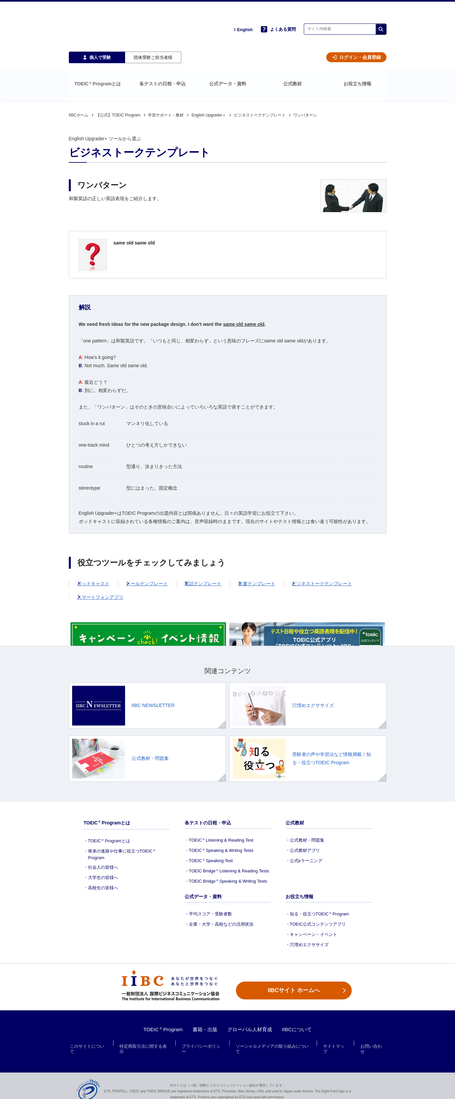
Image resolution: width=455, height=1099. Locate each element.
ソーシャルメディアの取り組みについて (273, 1043)
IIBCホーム (78, 84)
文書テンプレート (277, 552)
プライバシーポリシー (203, 1043)
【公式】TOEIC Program (118, 84)
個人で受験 (97, 36)
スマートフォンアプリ (105, 566)
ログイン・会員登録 (356, 37)
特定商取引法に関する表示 (145, 1043)
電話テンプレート (218, 552)
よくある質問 (278, 19)
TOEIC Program (159, 1029)
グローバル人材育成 (250, 1029)
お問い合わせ (372, 1043)
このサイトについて (90, 1043)
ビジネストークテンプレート (260, 84)
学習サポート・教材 (166, 84)
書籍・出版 (203, 1029)
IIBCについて (300, 1029)
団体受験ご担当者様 (153, 36)
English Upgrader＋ (209, 84)
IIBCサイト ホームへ (293, 985)
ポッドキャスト (98, 552)
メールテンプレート (157, 552)
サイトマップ (335, 1043)
